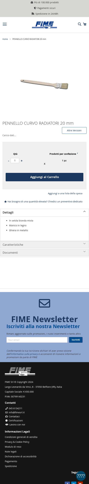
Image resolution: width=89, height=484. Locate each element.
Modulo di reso (13, 446)
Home (5, 39)
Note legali (11, 451)
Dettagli (8, 212)
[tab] (44, 213)
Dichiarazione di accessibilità (20, 456)
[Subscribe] (76, 340)
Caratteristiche (13, 245)
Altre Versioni (74, 130)
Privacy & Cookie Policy (17, 441)
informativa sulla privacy (24, 353)
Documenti (10, 252)
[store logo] (44, 25)
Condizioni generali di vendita (21, 437)
